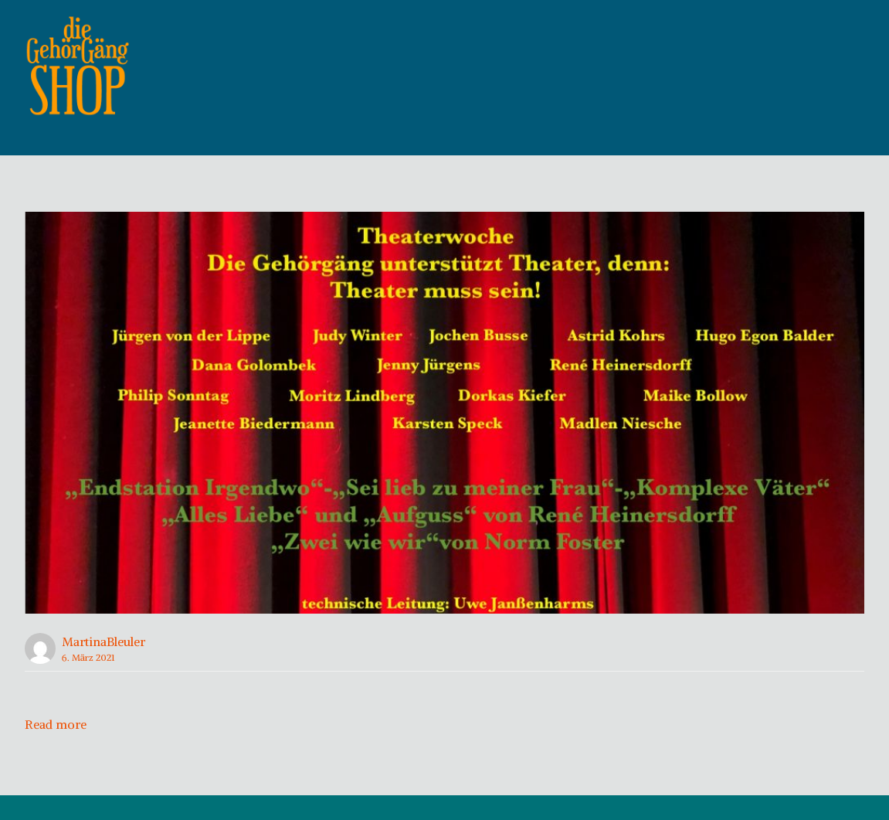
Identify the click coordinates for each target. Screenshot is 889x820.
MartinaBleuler (103, 666)
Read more (56, 749)
